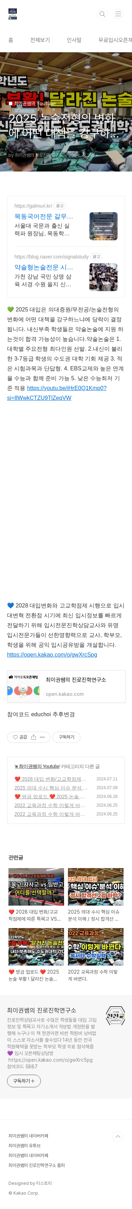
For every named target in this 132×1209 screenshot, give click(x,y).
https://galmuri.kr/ (33, 206)
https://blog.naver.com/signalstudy (51, 257)
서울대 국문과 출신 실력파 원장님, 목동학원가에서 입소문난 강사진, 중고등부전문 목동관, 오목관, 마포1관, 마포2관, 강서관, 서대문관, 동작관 (43, 230)
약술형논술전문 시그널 (43, 267)
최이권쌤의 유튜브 (24, 1145)
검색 (102, 14)
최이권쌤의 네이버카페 (28, 1136)
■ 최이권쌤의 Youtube (37, 766)
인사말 (74, 40)
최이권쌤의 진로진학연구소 (41, 1010)
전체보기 (40, 40)
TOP (118, 1136)
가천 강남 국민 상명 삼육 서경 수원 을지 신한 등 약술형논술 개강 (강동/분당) (43, 281)
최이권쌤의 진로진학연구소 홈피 (36, 1165)
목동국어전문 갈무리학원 (43, 217)
